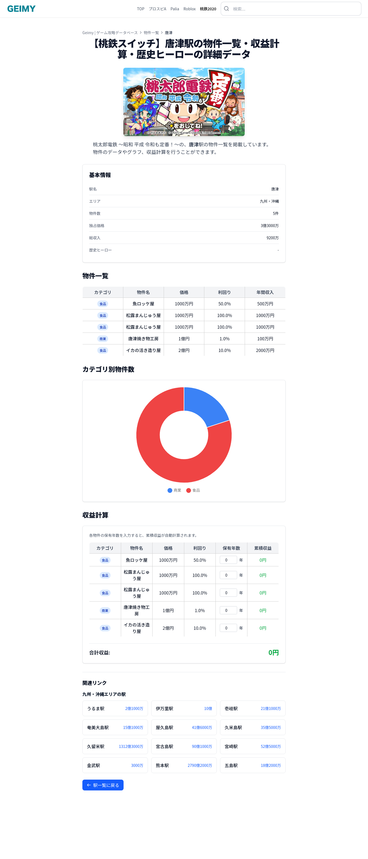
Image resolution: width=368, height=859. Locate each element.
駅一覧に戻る (103, 785)
